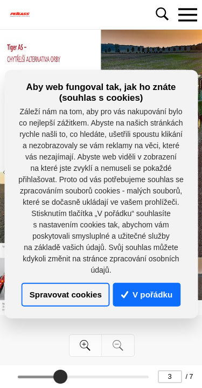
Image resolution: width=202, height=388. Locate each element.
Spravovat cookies (66, 294)
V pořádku (147, 294)
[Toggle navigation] (187, 14)
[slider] (60, 377)
